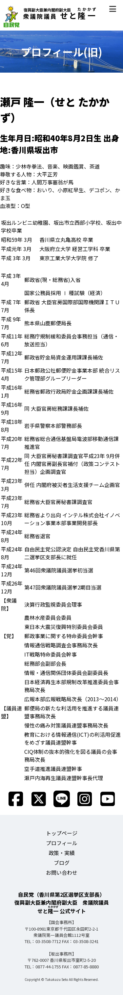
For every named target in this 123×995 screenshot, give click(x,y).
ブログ (62, 863)
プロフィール (61, 843)
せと (50, 15)
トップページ (61, 833)
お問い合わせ (61, 872)
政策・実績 (62, 853)
